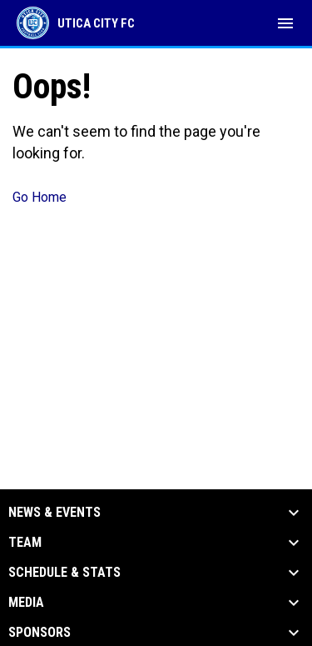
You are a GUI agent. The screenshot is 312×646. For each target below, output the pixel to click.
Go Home (39, 197)
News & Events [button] (54, 512)
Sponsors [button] (39, 632)
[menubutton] (285, 23)
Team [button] (25, 542)
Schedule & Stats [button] (64, 572)
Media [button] (26, 602)
